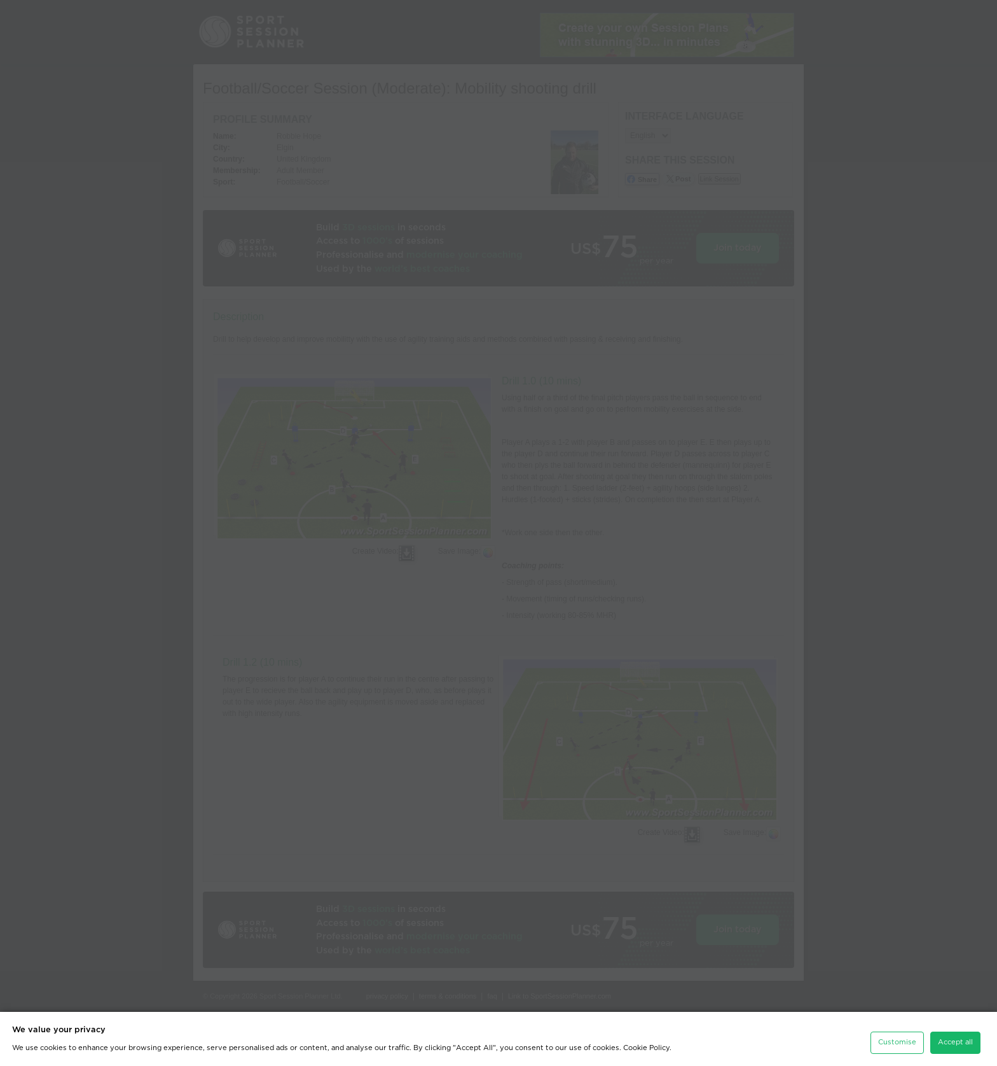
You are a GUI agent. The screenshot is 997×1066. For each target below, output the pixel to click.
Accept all (955, 1039)
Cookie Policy (646, 1045)
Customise (897, 1039)
